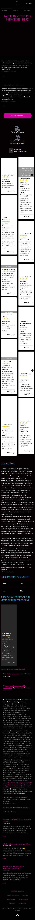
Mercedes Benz (7, 688)
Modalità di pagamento (17, 891)
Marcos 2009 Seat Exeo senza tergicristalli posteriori (13, 867)
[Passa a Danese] (18, 574)
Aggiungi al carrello (17, 115)
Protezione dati (11, 899)
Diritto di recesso (23, 899)
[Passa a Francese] (22, 572)
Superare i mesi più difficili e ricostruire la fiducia (17, 820)
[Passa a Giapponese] (24, 572)
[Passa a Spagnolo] (27, 572)
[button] (17, 4)
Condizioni (12, 903)
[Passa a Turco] (32, 572)
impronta (25, 895)
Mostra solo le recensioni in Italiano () (13, 669)
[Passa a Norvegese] (29, 572)
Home (6, 686)
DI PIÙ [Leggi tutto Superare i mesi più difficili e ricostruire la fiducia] (4, 836)
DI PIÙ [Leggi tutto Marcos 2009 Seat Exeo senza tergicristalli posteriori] (4, 883)
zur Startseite (22, 903)
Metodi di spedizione (13, 895)
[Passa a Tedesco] (19, 572)
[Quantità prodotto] (4, 76)
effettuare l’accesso (12, 674)
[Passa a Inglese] (16, 572)
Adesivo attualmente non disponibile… (16, 844)
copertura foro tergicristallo (18, 686)
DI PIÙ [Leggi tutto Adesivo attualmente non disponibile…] (4, 858)
